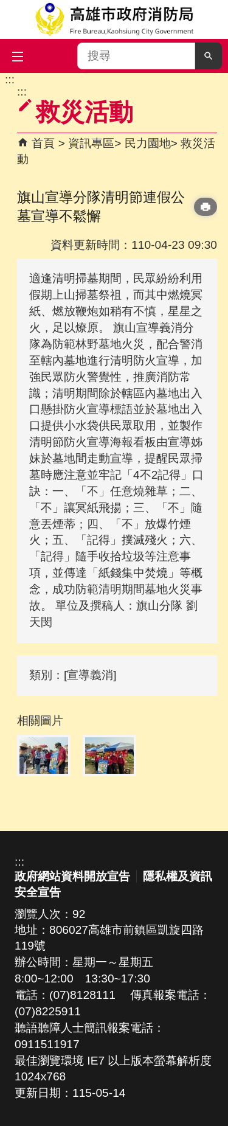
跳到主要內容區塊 (6, 79)
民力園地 (148, 143)
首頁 (43, 143)
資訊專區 (91, 143)
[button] (208, 56)
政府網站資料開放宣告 (72, 876)
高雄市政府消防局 (114, 19)
